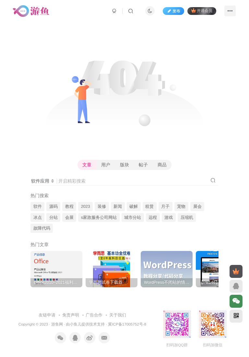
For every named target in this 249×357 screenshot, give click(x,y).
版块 (124, 164)
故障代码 (41, 228)
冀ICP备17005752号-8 (127, 324)
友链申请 (47, 315)
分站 (53, 217)
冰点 (37, 217)
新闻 (117, 206)
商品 (162, 164)
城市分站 (132, 217)
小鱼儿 (75, 324)
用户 (105, 164)
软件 (37, 206)
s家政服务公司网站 (99, 217)
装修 (102, 206)
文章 (86, 164)
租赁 (149, 206)
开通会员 (201, 10)
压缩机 (187, 217)
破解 (133, 206)
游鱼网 (57, 324)
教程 (69, 206)
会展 (69, 217)
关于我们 (117, 315)
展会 (197, 206)
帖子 (143, 164)
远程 (152, 217)
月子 (165, 206)
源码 (53, 206)
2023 (85, 206)
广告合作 (94, 315)
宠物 (181, 206)
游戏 (168, 217)
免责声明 (70, 315)
